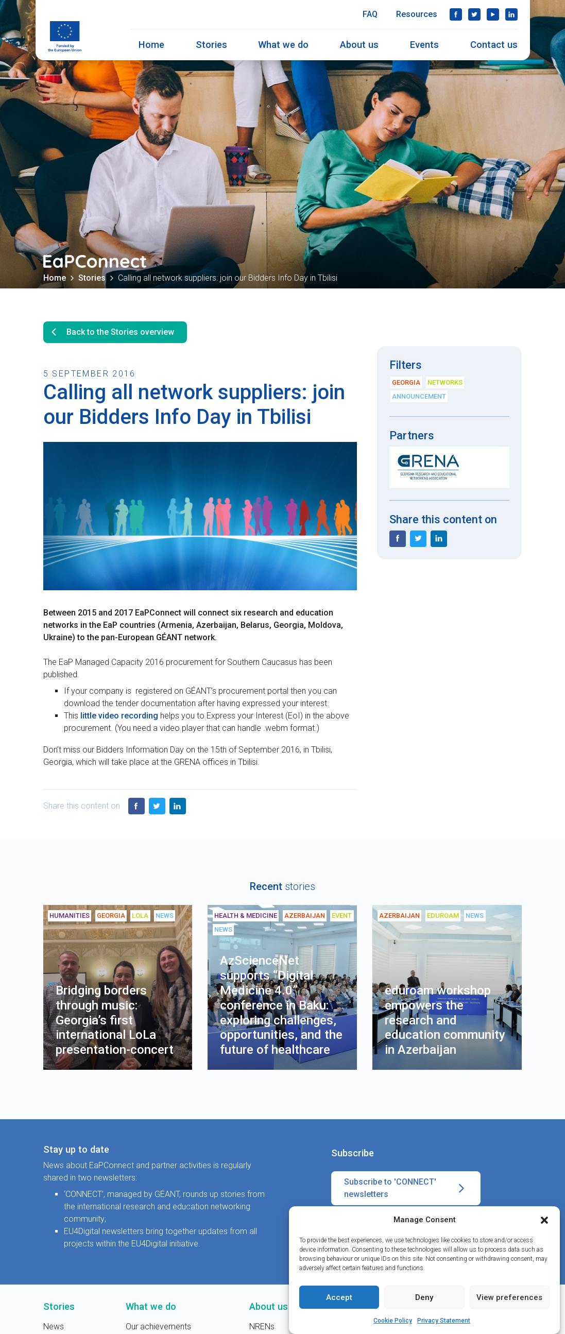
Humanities (69, 915)
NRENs (262, 1326)
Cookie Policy (392, 1321)
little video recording (119, 716)
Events (424, 44)
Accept (339, 1298)
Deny (424, 1298)
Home (151, 44)
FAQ (370, 14)
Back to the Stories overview (111, 332)
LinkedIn (511, 14)
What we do (283, 44)
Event (342, 915)
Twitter (474, 14)
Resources (416, 14)
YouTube (493, 14)
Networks (445, 382)
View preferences (509, 1298)
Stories (211, 44)
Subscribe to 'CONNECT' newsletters (406, 1188)
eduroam (443, 915)
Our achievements (158, 1326)
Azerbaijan (304, 915)
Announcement (419, 396)
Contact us (494, 44)
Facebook (456, 14)
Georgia (406, 382)
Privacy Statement (443, 1321)
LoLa (140, 915)
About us (359, 44)
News (165, 915)
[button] (544, 1221)
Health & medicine (245, 915)
